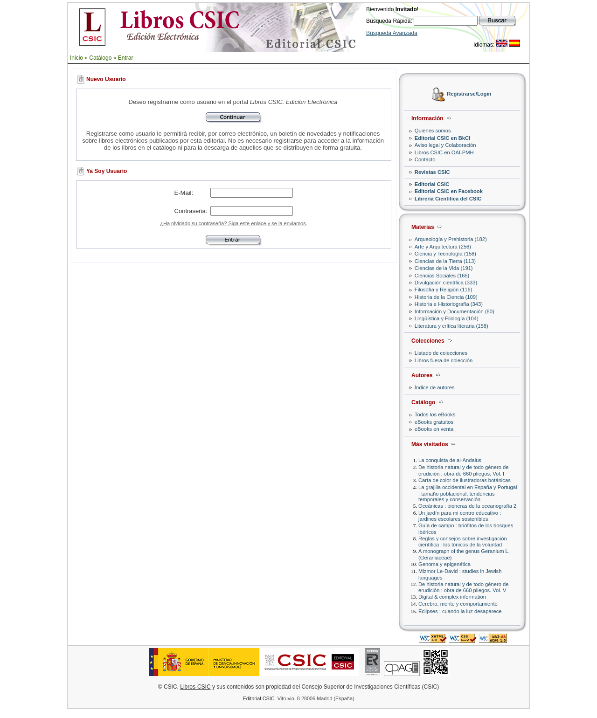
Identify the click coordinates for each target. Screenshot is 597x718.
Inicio (76, 58)
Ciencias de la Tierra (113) (445, 261)
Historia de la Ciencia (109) (446, 297)
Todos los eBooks (435, 414)
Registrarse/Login (469, 94)
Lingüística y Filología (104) (447, 318)
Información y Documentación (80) (454, 311)
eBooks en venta (434, 429)
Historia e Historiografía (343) (449, 304)
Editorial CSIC (432, 184)
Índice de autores (435, 387)
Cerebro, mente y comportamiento (458, 604)
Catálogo (100, 58)
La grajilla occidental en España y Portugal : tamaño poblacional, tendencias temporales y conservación (467, 493)
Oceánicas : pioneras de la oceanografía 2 (467, 506)
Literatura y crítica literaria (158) (451, 326)
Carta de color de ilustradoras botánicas (464, 480)
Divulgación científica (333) (446, 282)
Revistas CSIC (432, 172)
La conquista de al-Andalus (449, 460)
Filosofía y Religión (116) (443, 289)
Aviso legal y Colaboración (445, 145)
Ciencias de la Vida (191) (444, 268)
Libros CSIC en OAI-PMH (444, 152)
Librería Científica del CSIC (448, 198)
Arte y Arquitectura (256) (443, 246)
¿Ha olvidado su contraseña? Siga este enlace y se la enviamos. (233, 223)
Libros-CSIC (195, 686)
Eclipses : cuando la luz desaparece (460, 611)
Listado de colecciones (441, 353)
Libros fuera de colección (443, 360)
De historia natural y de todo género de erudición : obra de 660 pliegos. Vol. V (463, 587)
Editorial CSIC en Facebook (449, 191)
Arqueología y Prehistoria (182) (451, 239)
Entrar (125, 58)
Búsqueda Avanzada (391, 33)
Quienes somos (433, 130)
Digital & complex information (452, 597)
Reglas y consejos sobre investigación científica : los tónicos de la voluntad (462, 541)
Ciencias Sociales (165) (442, 275)
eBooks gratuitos (434, 422)
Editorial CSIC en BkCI (442, 138)
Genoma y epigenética (444, 564)
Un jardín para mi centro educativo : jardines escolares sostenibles (459, 516)
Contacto (425, 159)
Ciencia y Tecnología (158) (445, 253)
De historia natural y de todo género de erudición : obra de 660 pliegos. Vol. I (463, 470)
